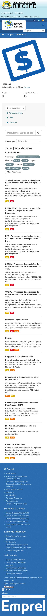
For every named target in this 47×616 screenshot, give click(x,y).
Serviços (19, 13)
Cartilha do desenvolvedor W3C (17, 519)
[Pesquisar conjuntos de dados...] (20, 133)
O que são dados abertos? (15, 560)
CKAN (6, 589)
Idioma (4, 593)
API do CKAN (9, 581)
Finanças (21, 34)
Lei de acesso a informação (16, 568)
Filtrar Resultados (14, 172)
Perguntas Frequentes (14, 498)
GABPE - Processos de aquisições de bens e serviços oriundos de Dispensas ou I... (23, 294)
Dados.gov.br (11, 539)
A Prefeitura (7, 13)
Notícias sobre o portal (14, 489)
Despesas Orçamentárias (16, 320)
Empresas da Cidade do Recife (19, 357)
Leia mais (26, 87)
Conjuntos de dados (15, 108)
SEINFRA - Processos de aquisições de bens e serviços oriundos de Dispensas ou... (23, 182)
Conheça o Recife (31, 17)
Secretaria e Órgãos (11, 17)
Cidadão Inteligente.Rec (14, 551)
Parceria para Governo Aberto (17, 571)
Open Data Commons (14, 574)
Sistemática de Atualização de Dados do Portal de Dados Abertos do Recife (18, 484)
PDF (11, 201)
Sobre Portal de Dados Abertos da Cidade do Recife (23, 578)
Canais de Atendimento (15, 444)
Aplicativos (10, 492)
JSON (16, 331)
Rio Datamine (11, 542)
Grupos (10, 34)
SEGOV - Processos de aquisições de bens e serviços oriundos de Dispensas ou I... (23, 266)
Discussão (12, 122)
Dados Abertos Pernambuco (16, 536)
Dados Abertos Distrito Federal (17, 545)
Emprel (23, 607)
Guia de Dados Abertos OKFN (17, 522)
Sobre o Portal (11, 473)
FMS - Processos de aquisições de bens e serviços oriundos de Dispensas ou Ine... (23, 238)
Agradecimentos (12, 501)
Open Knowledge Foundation (14, 584)
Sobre (10, 118)
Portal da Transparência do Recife (18, 548)
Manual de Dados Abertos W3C (17, 513)
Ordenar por (10, 141)
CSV (7, 201)
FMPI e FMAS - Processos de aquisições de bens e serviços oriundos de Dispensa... (23, 210)
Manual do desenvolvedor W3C (17, 516)
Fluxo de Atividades (15, 113)
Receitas (9, 338)
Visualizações (11, 495)
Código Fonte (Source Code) (16, 504)
